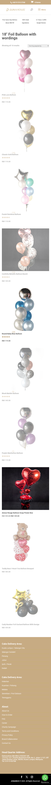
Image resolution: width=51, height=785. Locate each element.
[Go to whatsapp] (45, 777)
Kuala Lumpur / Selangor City (13, 648)
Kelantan (5, 681)
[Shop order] (38, 46)
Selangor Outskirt (8, 652)
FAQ (3, 719)
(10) (13, 332)
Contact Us (6, 743)
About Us (5, 711)
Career (4, 723)
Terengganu (6, 698)
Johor (4, 660)
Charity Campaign (9, 727)
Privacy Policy (7, 735)
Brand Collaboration (10, 739)
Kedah (4, 668)
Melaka (5, 690)
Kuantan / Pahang (9, 685)
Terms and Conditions (10, 731)
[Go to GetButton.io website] (45, 782)
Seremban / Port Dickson (11, 694)
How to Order (7, 715)
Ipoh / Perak (6, 664)
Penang (5, 656)
